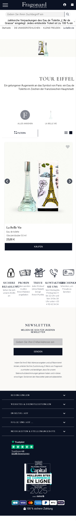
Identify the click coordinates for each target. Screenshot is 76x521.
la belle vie (51, 117)
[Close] (74, 22)
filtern (20, 132)
